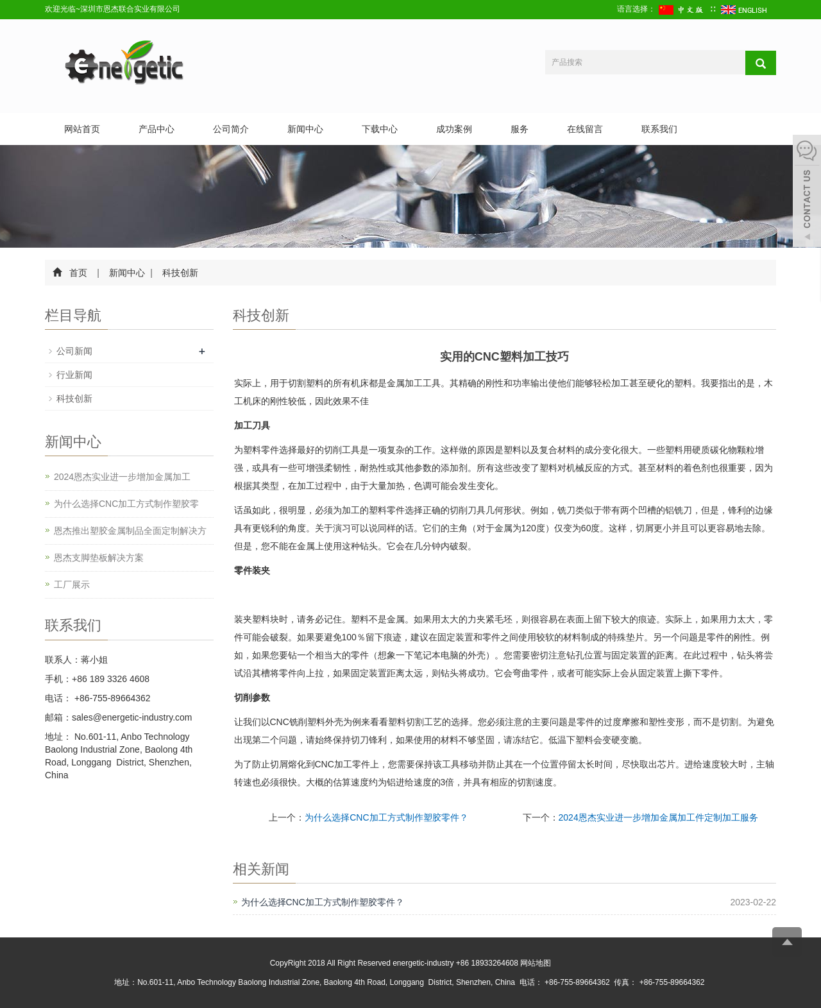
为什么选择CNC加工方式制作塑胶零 (126, 504)
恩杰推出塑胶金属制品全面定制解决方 (130, 530)
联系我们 (659, 129)
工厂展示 (72, 584)
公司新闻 (74, 351)
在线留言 (585, 129)
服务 (520, 129)
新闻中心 (305, 129)
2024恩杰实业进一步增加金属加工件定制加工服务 (658, 817)
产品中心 (156, 129)
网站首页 (82, 129)
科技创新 (179, 273)
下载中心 (380, 129)
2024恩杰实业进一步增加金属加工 (122, 477)
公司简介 (231, 129)
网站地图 (535, 963)
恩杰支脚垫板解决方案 (99, 557)
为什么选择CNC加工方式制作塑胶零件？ (386, 817)
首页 (78, 273)
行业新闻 (74, 375)
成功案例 (454, 129)
